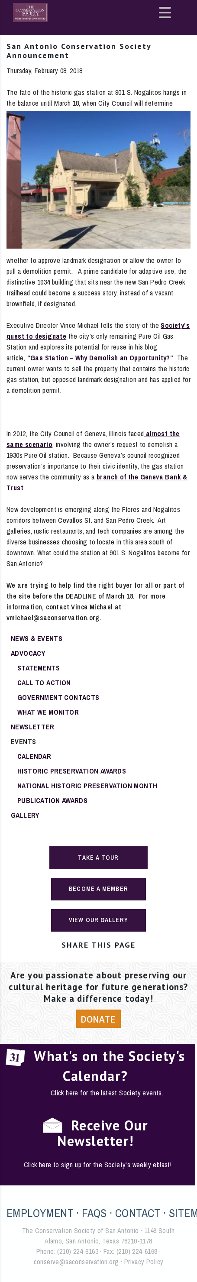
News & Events (36, 638)
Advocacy (28, 653)
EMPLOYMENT (40, 1212)
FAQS (94, 1212)
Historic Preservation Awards (71, 771)
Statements (38, 668)
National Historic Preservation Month (87, 785)
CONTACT (138, 1212)
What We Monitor (48, 712)
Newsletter (32, 727)
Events (23, 741)
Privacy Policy (144, 1261)
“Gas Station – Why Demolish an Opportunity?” (100, 358)
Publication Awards (52, 800)
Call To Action (44, 682)
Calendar (34, 756)
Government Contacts (58, 697)
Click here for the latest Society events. (107, 1092)
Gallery (25, 815)
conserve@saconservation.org (76, 1261)
